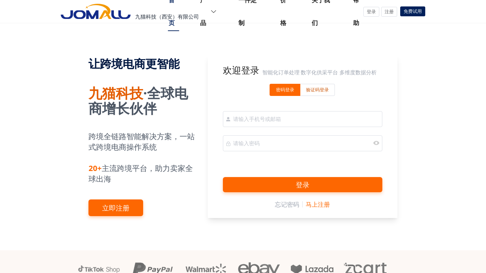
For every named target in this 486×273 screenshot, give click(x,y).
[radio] (285, 90)
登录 (302, 184)
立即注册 (115, 207)
